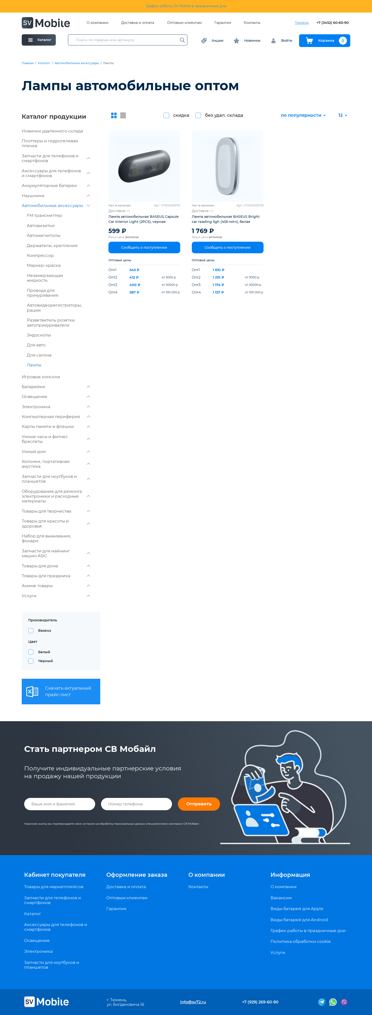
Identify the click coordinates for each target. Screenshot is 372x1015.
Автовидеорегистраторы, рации (54, 307)
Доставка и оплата (137, 23)
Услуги (56, 595)
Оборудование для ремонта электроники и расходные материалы (56, 496)
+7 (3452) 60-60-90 (332, 23)
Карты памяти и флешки (56, 426)
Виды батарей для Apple (297, 908)
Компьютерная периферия (56, 416)
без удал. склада (224, 115)
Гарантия (223, 23)
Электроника (56, 406)
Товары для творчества (56, 511)
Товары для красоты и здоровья (56, 523)
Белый (44, 652)
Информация (290, 874)
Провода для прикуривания (42, 293)
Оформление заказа (136, 874)
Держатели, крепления (52, 245)
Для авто (36, 345)
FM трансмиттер (44, 215)
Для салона (39, 355)
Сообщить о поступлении (144, 247)
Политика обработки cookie (301, 941)
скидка (181, 115)
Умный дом (56, 451)
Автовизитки (41, 225)
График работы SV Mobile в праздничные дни (186, 6)
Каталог (44, 63)
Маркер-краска (44, 265)
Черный (45, 661)
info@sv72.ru (193, 1002)
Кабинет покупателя (55, 874)
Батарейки (56, 386)
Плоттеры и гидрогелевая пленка (50, 143)
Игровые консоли (41, 376)
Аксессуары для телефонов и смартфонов (56, 173)
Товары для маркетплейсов (53, 886)
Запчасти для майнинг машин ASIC (56, 553)
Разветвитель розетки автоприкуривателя (51, 322)
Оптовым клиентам (184, 23)
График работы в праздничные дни (308, 930)
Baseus (44, 630)
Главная (28, 63)
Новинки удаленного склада (52, 131)
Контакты (252, 23)
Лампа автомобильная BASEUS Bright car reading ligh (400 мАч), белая (226, 219)
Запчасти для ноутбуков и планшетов (56, 479)
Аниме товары (56, 585)
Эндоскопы (39, 335)
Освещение (56, 396)
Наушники (56, 195)
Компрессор (40, 255)
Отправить (199, 804)
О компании (97, 23)
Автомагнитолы (43, 235)
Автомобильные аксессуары (77, 63)
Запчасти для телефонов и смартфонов (56, 158)
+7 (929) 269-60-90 (260, 1002)
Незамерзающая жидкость (45, 278)
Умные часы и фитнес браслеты (56, 439)
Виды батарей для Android (299, 919)
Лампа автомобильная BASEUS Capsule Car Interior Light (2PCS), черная (143, 219)
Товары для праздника (56, 575)
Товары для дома (56, 565)
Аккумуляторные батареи (56, 185)
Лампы (34, 365)
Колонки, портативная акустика (56, 464)
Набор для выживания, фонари (46, 538)
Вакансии (281, 897)
